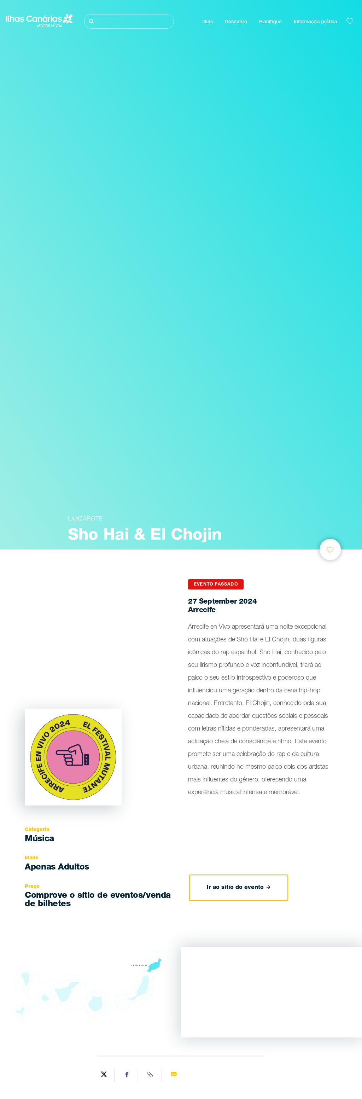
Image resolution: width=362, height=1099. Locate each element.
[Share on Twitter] (104, 1075)
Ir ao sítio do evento (238, 888)
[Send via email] (173, 1075)
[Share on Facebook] (127, 1075)
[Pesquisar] (129, 21)
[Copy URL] (151, 1075)
